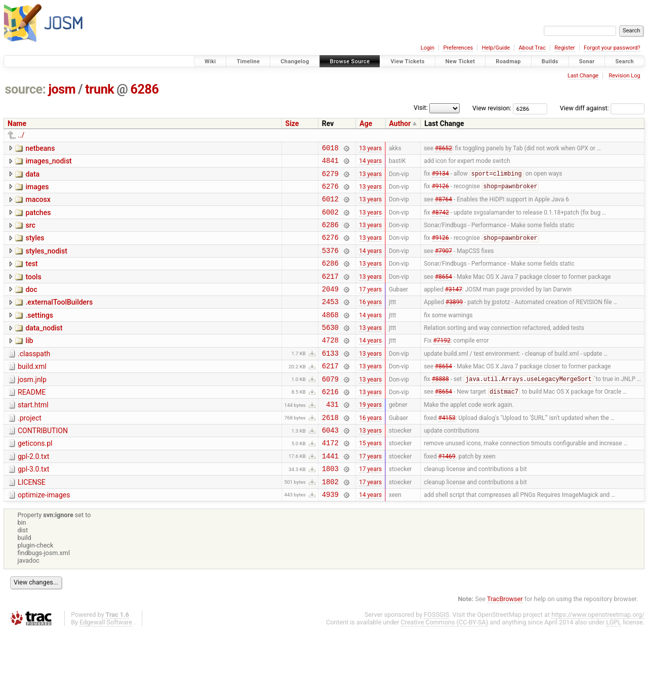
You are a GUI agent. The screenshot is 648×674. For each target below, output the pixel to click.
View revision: (491, 108)
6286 (145, 89)
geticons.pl (35, 478)
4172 (330, 479)
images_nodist (48, 162)
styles (34, 248)
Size (292, 123)
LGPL (613, 664)
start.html (33, 435)
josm (61, 89)
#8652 (443, 148)
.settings (39, 335)
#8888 (440, 407)
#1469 (447, 493)
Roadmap (508, 61)
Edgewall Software (105, 664)
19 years (370, 436)
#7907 (443, 263)
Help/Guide (496, 48)
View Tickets (407, 61)
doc (31, 306)
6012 (330, 206)
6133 (330, 379)
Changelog (294, 61)
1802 (330, 522)
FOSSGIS (436, 657)
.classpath (34, 378)
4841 (330, 163)
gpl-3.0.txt (33, 507)
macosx (37, 205)
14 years (370, 163)
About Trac (532, 48)
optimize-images (44, 536)
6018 (330, 149)
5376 (330, 264)
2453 (330, 321)
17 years (370, 306)
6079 (330, 407)
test (31, 277)
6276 (330, 192)
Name (17, 123)
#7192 (442, 364)
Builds (550, 61)
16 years (370, 321)
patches (38, 220)
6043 (330, 465)
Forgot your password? (612, 48)
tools (33, 292)
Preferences (458, 48)
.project (30, 450)
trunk (99, 89)
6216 (330, 422)
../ (21, 135)
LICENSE (32, 522)
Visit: (421, 107)
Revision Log (624, 75)
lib (29, 363)
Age (365, 123)
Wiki (210, 61)
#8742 (440, 220)
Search (624, 61)
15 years (370, 479)
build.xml (32, 392)
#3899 (454, 321)
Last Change (583, 75)
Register (564, 48)
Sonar (587, 61)
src (30, 234)
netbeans (40, 148)
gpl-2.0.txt (33, 493)
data (32, 177)
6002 (330, 221)
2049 (330, 307)
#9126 (440, 192)
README (32, 421)
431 (332, 436)
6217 (330, 293)
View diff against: (602, 108)
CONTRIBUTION (43, 464)
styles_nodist (46, 263)
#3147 (453, 306)
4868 (330, 336)
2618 (330, 450)
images (37, 191)
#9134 (440, 178)
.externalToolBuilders (59, 320)
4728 (330, 364)
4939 (330, 536)
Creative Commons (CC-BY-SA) (445, 664)
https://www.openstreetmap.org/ (597, 657)
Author (400, 123)
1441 (330, 493)
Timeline (248, 61)
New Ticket (460, 61)
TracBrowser (505, 641)
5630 (330, 350)
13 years (370, 148)
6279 (330, 178)
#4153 (447, 450)
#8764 (443, 206)
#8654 (443, 292)
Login (427, 48)
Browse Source (350, 61)
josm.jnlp (32, 407)
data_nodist (43, 349)
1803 (330, 508)
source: (25, 89)
